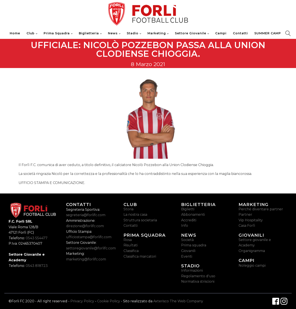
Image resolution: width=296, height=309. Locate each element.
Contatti (240, 33)
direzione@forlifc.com (85, 226)
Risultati (130, 245)
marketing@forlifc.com (86, 259)
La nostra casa (135, 214)
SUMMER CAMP (267, 33)
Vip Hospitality (251, 220)
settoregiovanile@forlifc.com (91, 248)
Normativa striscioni (197, 281)
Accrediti (188, 220)
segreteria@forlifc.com (85, 215)
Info (184, 225)
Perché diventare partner (261, 209)
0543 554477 (36, 238)
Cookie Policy (108, 301)
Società (187, 240)
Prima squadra (193, 245)
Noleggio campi (252, 265)
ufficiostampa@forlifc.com (88, 237)
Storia (128, 209)
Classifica (131, 251)
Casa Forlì (247, 225)
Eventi (186, 256)
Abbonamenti (193, 214)
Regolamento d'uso (198, 276)
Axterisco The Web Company (178, 301)
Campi (220, 33)
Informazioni (192, 270)
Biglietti (187, 209)
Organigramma (252, 251)
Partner (245, 214)
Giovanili (188, 251)
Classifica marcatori (139, 256)
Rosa (127, 240)
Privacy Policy (82, 301)
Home (15, 33)
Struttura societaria (140, 220)
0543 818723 (37, 266)
